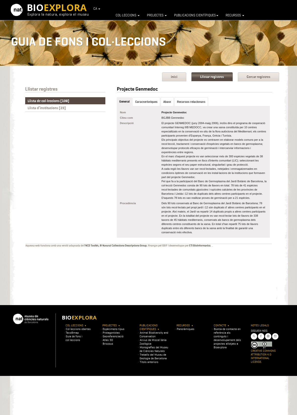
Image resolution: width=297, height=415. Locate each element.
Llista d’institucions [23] (47, 108)
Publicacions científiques (196, 15)
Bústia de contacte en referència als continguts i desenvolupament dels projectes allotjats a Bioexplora (227, 338)
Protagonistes (111, 332)
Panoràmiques (185, 329)
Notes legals (260, 325)
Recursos (235, 15)
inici (174, 77)
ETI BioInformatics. (200, 245)
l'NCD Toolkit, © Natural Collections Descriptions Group (115, 245)
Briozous (108, 343)
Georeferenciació (113, 336)
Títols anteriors (149, 362)
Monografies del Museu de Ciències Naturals (154, 349)
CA (96, 9)
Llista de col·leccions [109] (48, 101)
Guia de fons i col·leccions (74, 338)
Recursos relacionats (191, 102)
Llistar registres (212, 77)
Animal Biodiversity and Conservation (154, 334)
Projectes (157, 15)
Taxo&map (72, 332)
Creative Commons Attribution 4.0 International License (263, 356)
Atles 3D (108, 340)
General (124, 101)
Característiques (146, 102)
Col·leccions (128, 15)
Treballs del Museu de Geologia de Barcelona (153, 356)
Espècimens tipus (113, 329)
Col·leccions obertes (78, 329)
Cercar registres (258, 77)
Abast (167, 102)
